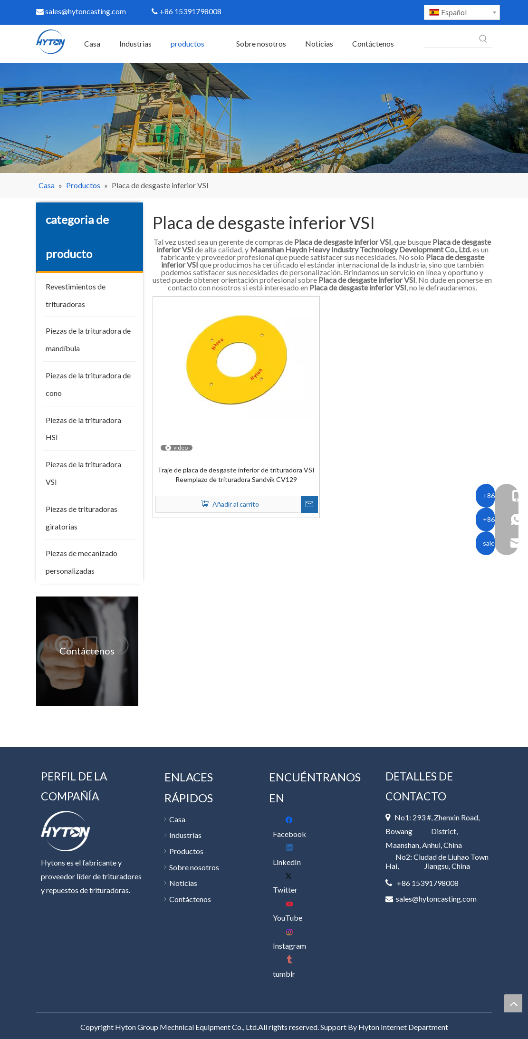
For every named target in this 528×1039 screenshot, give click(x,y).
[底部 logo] (65, 831)
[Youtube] (292, 911)
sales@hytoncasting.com (81, 11)
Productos (186, 851)
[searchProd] (449, 39)
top (513, 1003)
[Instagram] (292, 939)
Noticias (183, 882)
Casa (177, 819)
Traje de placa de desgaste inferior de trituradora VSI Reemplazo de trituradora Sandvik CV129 (236, 474)
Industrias (185, 834)
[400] (264, 118)
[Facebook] (292, 827)
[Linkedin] (292, 855)
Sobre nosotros (194, 867)
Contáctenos (190, 899)
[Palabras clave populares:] (483, 39)
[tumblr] (292, 967)
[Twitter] (292, 883)
